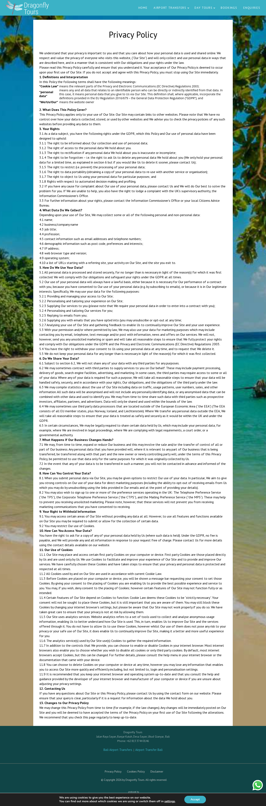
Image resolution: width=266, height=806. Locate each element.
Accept (195, 799)
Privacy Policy (113, 771)
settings (169, 801)
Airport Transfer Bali (149, 750)
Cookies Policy (136, 771)
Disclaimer (156, 771)
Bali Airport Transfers (118, 750)
